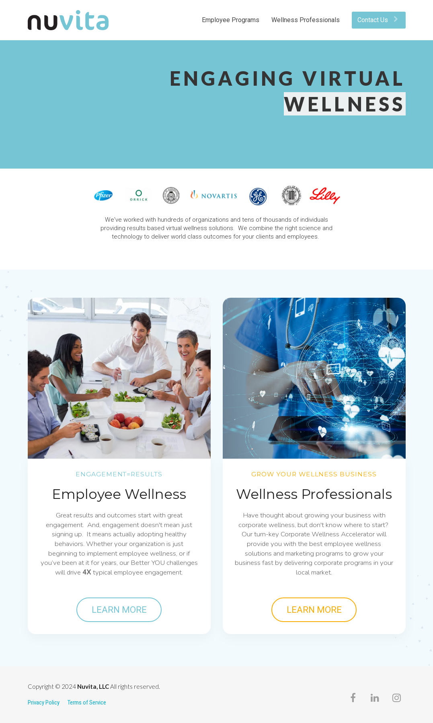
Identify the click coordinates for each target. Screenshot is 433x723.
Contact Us (377, 20)
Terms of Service (87, 702)
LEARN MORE (119, 610)
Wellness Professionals (305, 20)
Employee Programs (230, 20)
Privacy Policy (44, 702)
